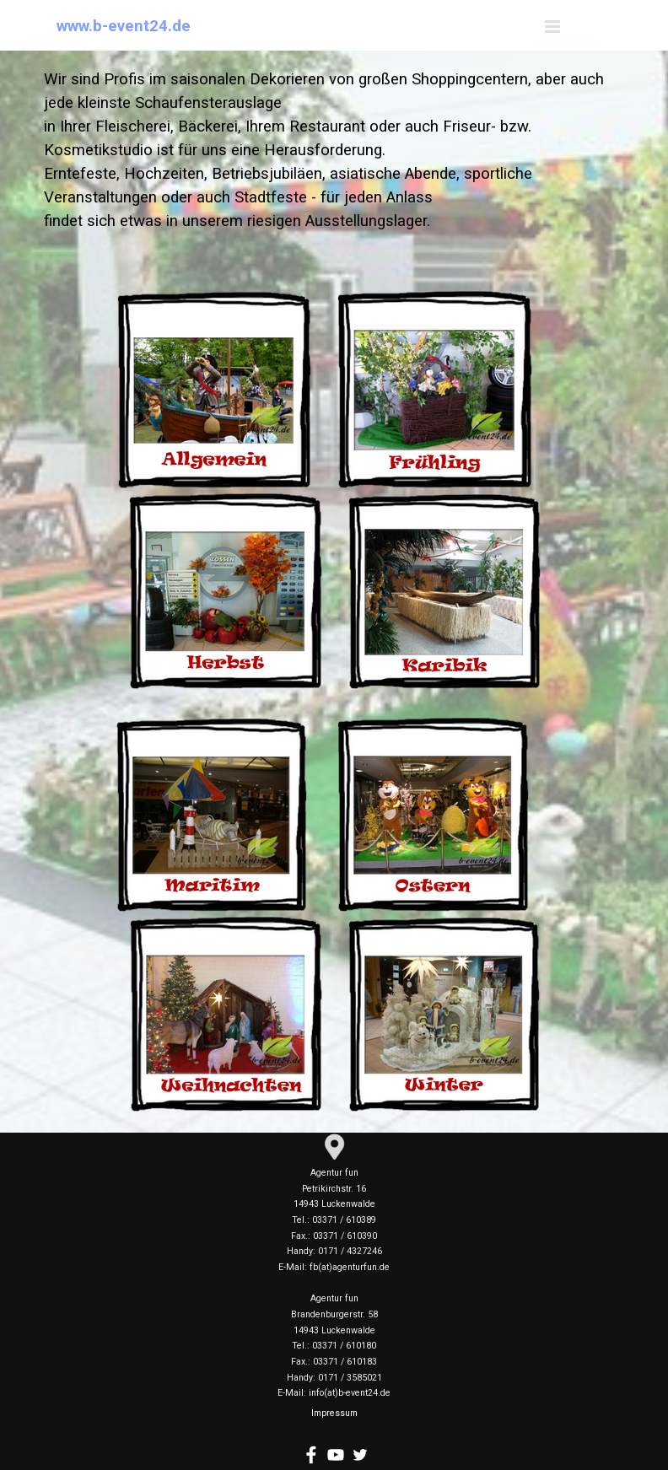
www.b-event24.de (124, 26)
